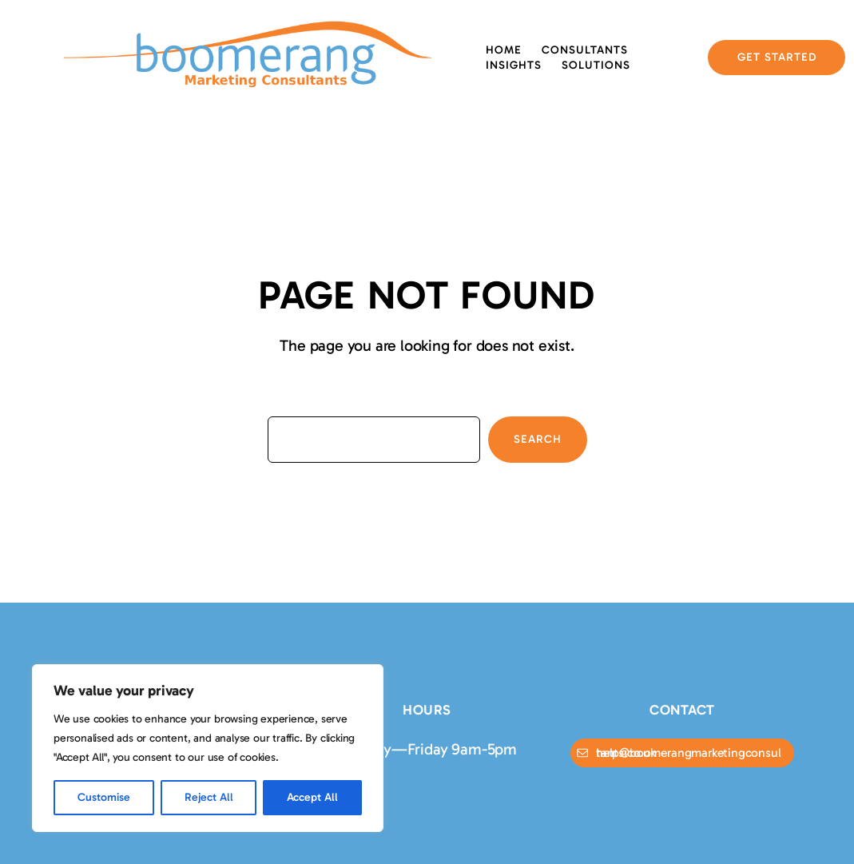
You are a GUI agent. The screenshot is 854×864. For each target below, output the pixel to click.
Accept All (312, 797)
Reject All (209, 797)
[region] (207, 748)
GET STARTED (776, 57)
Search (538, 439)
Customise (103, 797)
